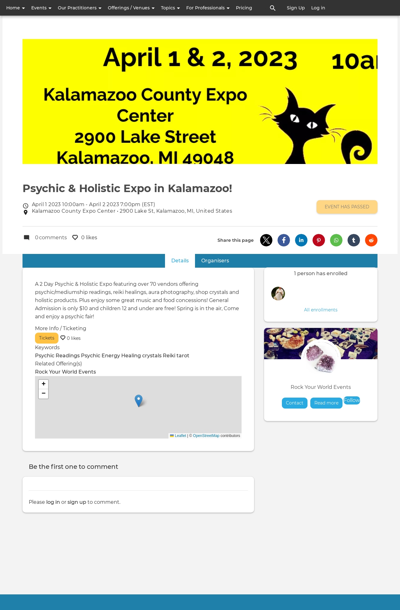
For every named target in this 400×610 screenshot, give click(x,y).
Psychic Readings (57, 356)
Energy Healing (121, 356)
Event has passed (347, 207)
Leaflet (178, 436)
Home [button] (15, 8)
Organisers (215, 261)
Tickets (46, 338)
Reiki (169, 356)
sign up (77, 502)
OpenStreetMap (206, 436)
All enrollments (321, 310)
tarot (183, 356)
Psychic (90, 356)
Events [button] (41, 8)
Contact (294, 403)
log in (53, 502)
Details (183, 260)
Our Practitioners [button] (80, 8)
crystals (152, 356)
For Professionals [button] (208, 8)
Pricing (244, 8)
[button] (266, 240)
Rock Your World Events (321, 387)
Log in (318, 8)
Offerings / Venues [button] (131, 8)
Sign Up (296, 8)
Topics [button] (170, 8)
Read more (328, 403)
